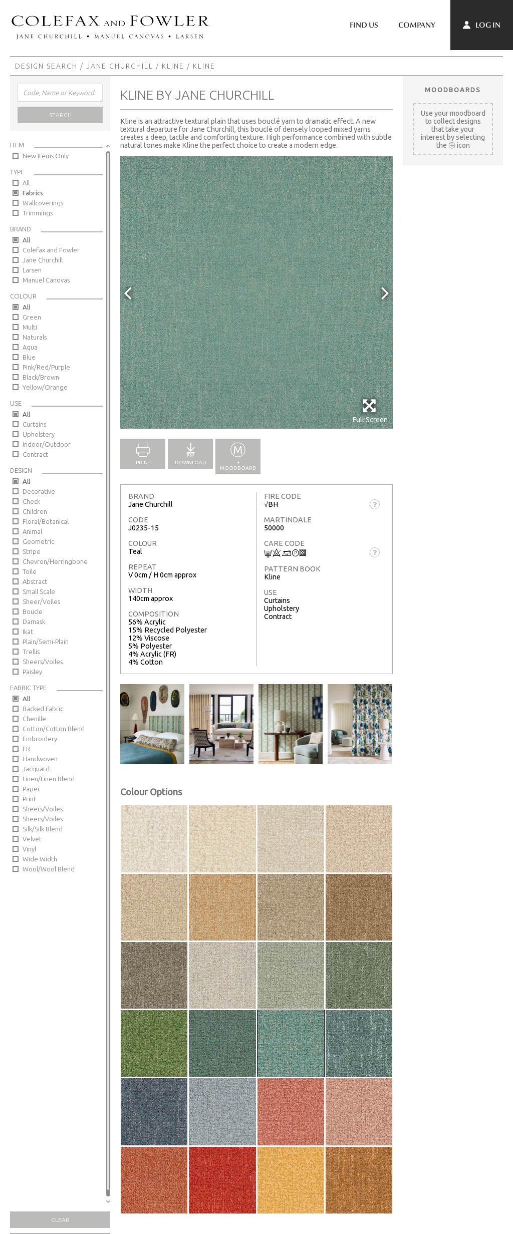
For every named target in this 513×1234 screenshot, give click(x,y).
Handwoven (40, 758)
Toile (30, 571)
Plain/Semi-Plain (46, 641)
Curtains (34, 424)
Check (31, 501)
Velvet (32, 838)
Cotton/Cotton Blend (54, 728)
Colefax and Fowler (51, 249)
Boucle (33, 611)
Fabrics (33, 192)
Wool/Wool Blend (49, 868)
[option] (256, 292)
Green (32, 317)
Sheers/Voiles (43, 661)
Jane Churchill (119, 66)
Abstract (35, 581)
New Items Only (46, 155)
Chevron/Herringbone (55, 561)
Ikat (28, 631)
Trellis (31, 651)
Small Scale (39, 591)
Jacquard (36, 768)
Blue (29, 357)
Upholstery (39, 434)
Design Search (46, 66)
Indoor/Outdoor (47, 444)
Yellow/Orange (45, 387)
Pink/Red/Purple (46, 367)
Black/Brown (41, 377)
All (26, 182)
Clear (60, 1219)
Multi (30, 327)
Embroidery (40, 738)
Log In (481, 25)
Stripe (32, 551)
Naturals (35, 337)
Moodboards (453, 89)
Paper (31, 788)
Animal (32, 531)
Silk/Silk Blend (43, 828)
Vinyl (29, 848)
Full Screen (370, 411)
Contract (35, 454)
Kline (173, 66)
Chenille (34, 718)
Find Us (364, 25)
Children (35, 511)
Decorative (39, 491)
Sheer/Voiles (41, 601)
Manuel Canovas (46, 279)
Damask (34, 621)
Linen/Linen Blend (49, 778)
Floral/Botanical (46, 521)
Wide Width (40, 858)
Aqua (30, 347)
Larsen (32, 269)
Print (29, 798)
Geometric (38, 541)
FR (26, 748)
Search (60, 115)
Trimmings (38, 212)
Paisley (32, 671)
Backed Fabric (43, 708)
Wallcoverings (43, 202)
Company (416, 25)
